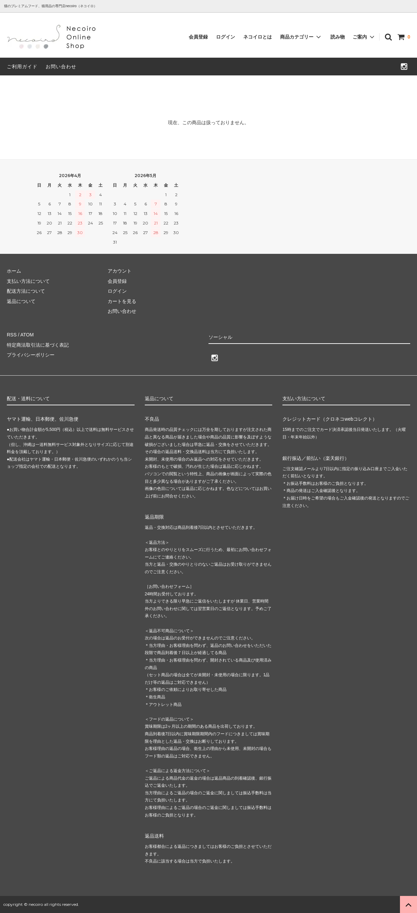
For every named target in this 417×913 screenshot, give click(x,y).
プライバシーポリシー (31, 355)
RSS (12, 334)
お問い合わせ (61, 66)
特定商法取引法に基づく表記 (38, 345)
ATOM (27, 334)
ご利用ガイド (22, 66)
